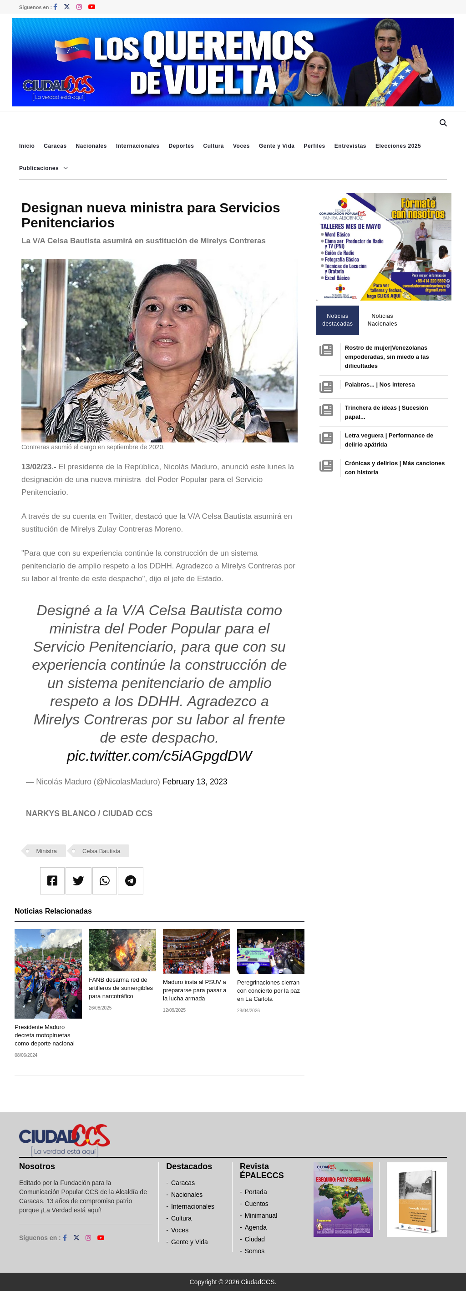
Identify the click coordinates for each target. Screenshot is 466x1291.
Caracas (55, 146)
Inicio (27, 146)
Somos (255, 1251)
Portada (256, 1192)
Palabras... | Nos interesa (380, 384)
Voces (241, 146)
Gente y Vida (276, 146)
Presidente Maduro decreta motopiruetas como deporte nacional (45, 1035)
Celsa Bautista (101, 851)
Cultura (213, 146)
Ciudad (255, 1239)
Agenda (256, 1227)
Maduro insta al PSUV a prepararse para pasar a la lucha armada (194, 990)
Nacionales (91, 146)
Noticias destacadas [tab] (337, 320)
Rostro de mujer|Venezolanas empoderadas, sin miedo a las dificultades (387, 356)
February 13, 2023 (195, 781)
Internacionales (138, 146)
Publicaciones (39, 168)
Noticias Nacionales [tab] (382, 320)
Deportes (181, 146)
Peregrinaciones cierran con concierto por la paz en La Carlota (268, 990)
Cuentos (256, 1203)
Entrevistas (350, 146)
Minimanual (261, 1215)
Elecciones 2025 (398, 146)
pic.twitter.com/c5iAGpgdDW (159, 756)
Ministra (46, 851)
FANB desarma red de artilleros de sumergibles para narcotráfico (121, 988)
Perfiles (314, 146)
